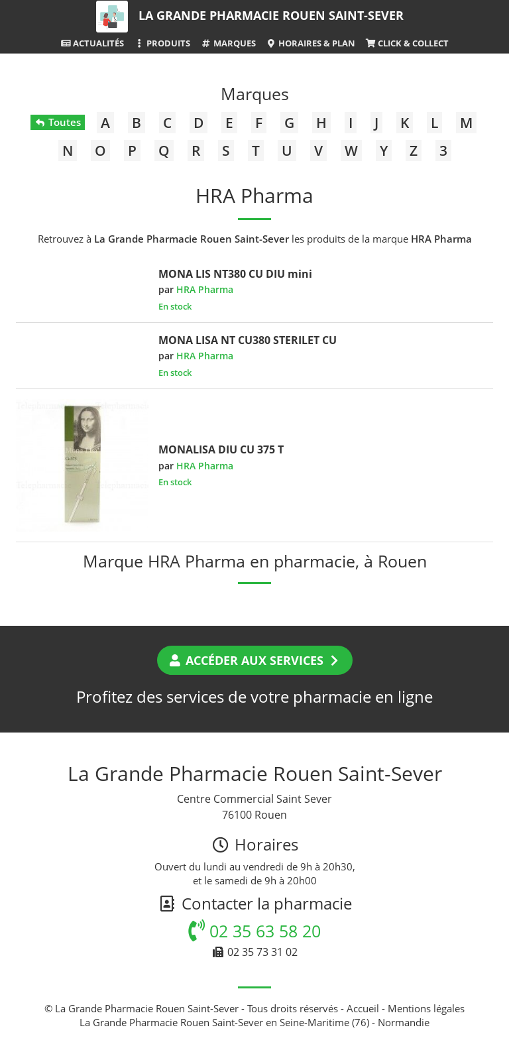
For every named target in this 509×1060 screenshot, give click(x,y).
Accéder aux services (255, 660)
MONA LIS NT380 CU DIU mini (235, 273)
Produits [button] (162, 43)
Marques (227, 43)
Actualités (92, 43)
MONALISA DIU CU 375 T (221, 449)
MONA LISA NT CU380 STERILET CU (247, 340)
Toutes (57, 122)
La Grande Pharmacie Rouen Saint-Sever (271, 15)
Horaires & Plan (310, 43)
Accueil (363, 1008)
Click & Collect (407, 43)
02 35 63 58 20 (254, 930)
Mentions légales (426, 1008)
